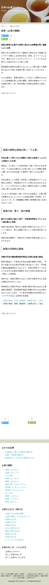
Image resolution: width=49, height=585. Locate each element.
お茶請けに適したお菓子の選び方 (19, 452)
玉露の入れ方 (10, 522)
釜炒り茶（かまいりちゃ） (16, 484)
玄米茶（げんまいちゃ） (15, 490)
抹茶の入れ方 (10, 525)
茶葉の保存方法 (19, 576)
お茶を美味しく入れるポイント (18, 516)
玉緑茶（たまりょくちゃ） (16, 487)
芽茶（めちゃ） (11, 502)
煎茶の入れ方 (10, 519)
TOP (2, 574)
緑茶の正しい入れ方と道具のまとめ (19, 458)
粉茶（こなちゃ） (12, 499)
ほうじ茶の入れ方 (12, 528)
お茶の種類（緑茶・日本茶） (15, 574)
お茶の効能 (20, 578)
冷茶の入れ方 (10, 537)
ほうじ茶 (9, 493)
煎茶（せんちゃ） (12, 470)
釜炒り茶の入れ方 (12, 531)
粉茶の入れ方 (10, 534)
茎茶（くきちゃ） (12, 496)
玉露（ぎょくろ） (12, 473)
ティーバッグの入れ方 (14, 540)
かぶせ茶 (9, 475)
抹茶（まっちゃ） (12, 478)
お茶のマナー (31, 578)
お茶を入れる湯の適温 (14, 513)
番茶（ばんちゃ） (12, 481)
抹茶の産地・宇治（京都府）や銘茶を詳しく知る (23, 301)
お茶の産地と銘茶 (32, 576)
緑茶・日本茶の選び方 (14, 455)
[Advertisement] (24, 119)
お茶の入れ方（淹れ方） (36, 574)
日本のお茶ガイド (10, 7)
